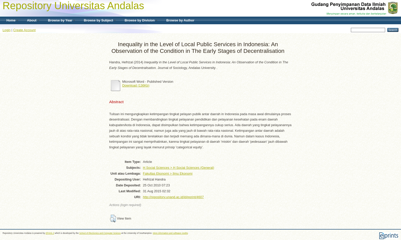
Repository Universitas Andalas (73, 5)
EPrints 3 (50, 233)
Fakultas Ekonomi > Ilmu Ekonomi (168, 173)
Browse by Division (140, 20)
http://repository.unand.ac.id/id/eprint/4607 (173, 197)
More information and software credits (170, 233)
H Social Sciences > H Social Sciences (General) (178, 168)
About (32, 20)
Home (11, 20)
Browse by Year (60, 20)
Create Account (24, 30)
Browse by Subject (98, 20)
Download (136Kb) (135, 85)
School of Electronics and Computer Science (100, 233)
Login (6, 30)
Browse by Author (180, 20)
